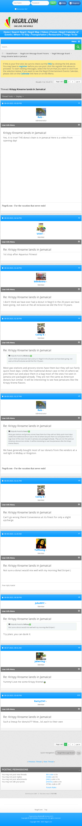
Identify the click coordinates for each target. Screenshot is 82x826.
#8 (79, 597)
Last (78, 82)
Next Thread (49, 761)
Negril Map (33, 32)
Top (78, 753)
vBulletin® (40, 816)
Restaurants (55, 34)
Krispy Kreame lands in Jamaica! (27, 89)
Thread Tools (7, 96)
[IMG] (48, 779)
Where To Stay (21, 34)
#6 (79, 481)
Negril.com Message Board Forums (34, 53)
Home (7, 32)
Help (62, 3)
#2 (79, 218)
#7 (79, 534)
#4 (79, 318)
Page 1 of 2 (59, 82)
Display (19, 96)
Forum (53, 32)
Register (74, 3)
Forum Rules (51, 787)
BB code (49, 774)
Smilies (49, 777)
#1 (79, 103)
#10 (78, 695)
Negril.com (39, 810)
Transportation (39, 34)
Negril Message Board (61, 53)
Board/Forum (11, 53)
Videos (45, 32)
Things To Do (70, 34)
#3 (79, 268)
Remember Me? (21, 9)
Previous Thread (35, 761)
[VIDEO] (49, 782)
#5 (79, 396)
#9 (79, 648)
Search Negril (19, 32)
